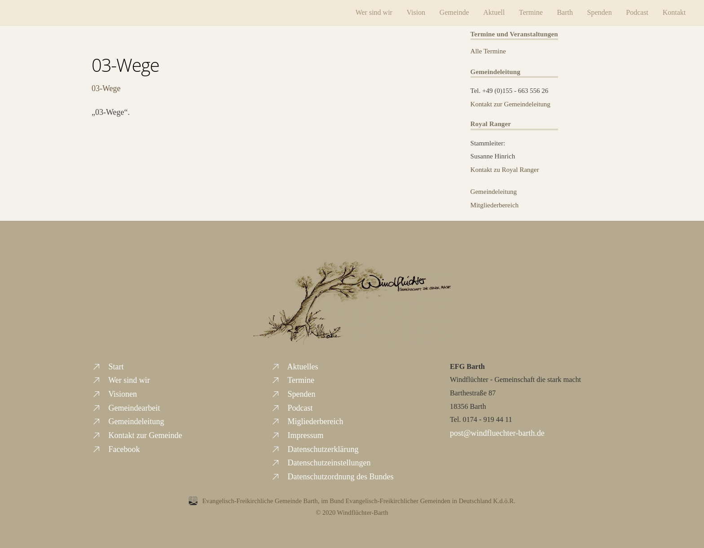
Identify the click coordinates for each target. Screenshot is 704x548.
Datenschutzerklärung (314, 449)
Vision (416, 12)
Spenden (599, 12)
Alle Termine (488, 51)
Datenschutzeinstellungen (320, 462)
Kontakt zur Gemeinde (137, 435)
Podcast (637, 12)
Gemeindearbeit (126, 407)
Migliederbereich (307, 421)
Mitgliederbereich (495, 205)
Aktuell (494, 12)
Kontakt (674, 12)
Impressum (297, 435)
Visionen (114, 394)
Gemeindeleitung (494, 191)
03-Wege (125, 65)
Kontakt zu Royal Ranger (505, 169)
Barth (565, 12)
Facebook (116, 449)
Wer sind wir (374, 12)
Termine (531, 12)
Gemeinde (454, 12)
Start (108, 366)
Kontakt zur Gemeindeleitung (510, 104)
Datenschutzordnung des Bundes (332, 476)
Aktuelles (294, 366)
